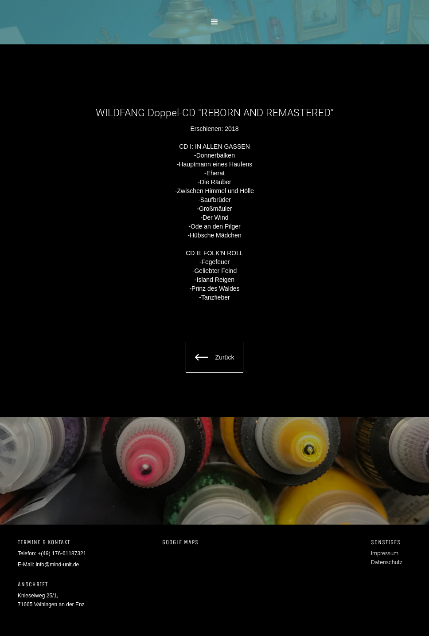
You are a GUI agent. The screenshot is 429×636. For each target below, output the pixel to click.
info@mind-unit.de (57, 564)
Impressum (384, 553)
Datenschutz (386, 562)
